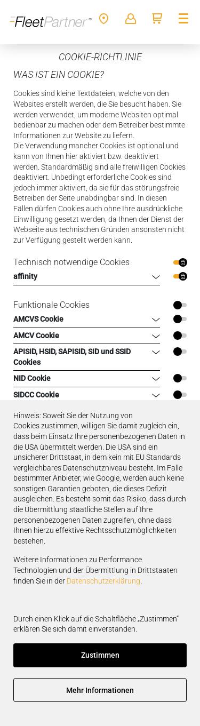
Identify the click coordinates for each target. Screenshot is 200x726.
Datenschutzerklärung (103, 581)
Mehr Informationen (100, 690)
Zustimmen (100, 655)
